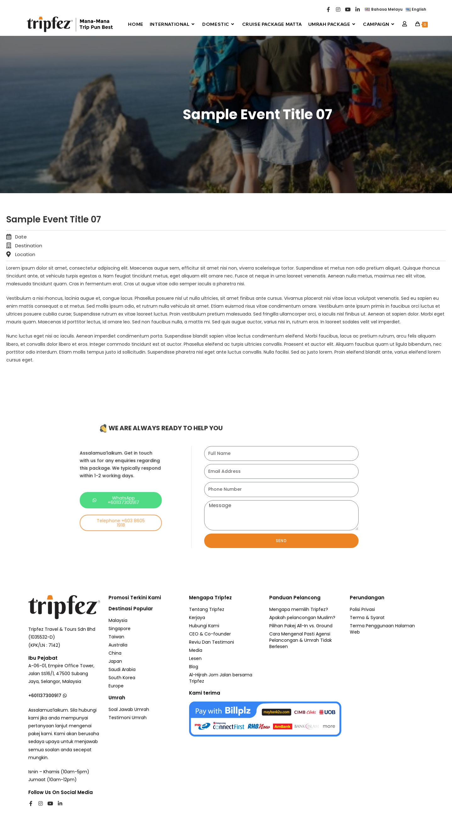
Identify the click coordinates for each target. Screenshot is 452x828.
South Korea (122, 677)
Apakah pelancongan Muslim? (302, 617)
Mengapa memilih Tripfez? (298, 609)
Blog (193, 666)
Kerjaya (197, 617)
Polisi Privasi (362, 609)
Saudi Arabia (122, 669)
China (115, 653)
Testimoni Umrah (128, 717)
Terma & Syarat (367, 617)
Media (195, 650)
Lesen (195, 658)
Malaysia (118, 620)
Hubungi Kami (204, 626)
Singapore (120, 628)
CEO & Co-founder (210, 634)
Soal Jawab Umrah (129, 709)
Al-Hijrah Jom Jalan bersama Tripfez (220, 678)
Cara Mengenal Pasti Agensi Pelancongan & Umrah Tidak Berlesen (300, 640)
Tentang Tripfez (206, 609)
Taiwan (116, 637)
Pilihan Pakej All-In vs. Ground (300, 626)
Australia (118, 645)
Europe (116, 686)
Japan (115, 661)
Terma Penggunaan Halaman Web (382, 629)
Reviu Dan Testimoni (211, 642)
